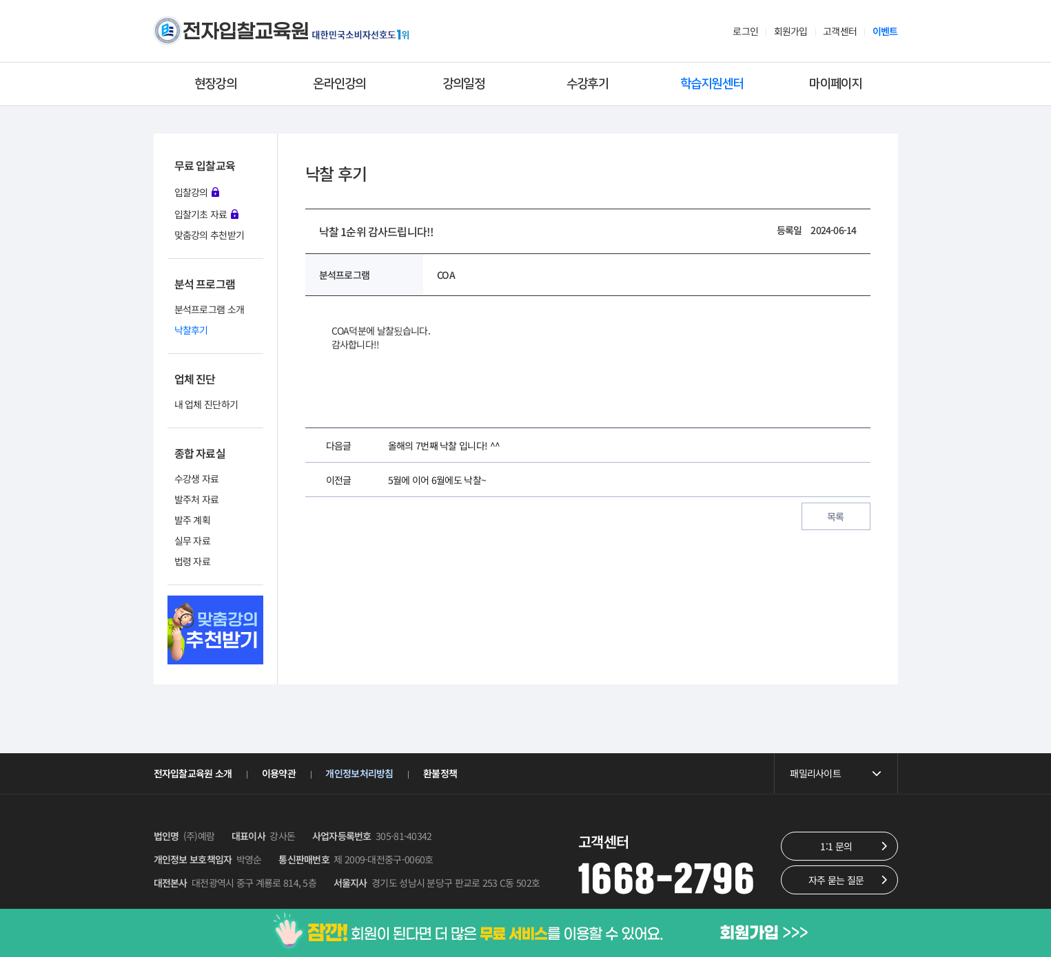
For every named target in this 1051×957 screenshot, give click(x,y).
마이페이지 (835, 84)
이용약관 (279, 773)
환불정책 (440, 773)
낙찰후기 (191, 330)
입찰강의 (196, 191)
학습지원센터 (712, 84)
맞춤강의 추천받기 (209, 235)
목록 (835, 516)
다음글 (338, 445)
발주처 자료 (196, 499)
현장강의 (215, 84)
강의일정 (463, 84)
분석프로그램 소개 (209, 309)
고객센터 (840, 31)
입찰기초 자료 (206, 213)
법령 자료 (192, 561)
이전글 (338, 480)
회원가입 (791, 31)
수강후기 (588, 84)
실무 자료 (192, 540)
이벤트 (885, 31)
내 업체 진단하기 (206, 404)
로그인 (745, 31)
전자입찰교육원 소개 (193, 773)
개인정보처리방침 (359, 773)
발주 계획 (192, 520)
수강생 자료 (196, 478)
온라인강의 (339, 84)
